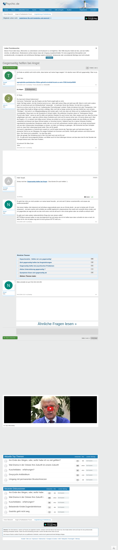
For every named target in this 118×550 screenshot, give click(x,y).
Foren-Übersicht (8, 519)
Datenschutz (42, 538)
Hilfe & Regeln (59, 10)
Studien (69, 10)
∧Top (114, 548)
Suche (34, 10)
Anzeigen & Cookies (52, 538)
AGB (59, 538)
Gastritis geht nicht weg (19, 511)
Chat (50, 10)
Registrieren (83, 10)
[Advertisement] (57, 309)
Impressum (35, 538)
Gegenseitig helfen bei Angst (21, 63)
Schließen (49, 57)
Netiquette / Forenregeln (68, 538)
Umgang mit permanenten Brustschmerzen (28, 479)
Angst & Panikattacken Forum (23, 519)
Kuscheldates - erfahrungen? (21, 470)
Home (6, 10)
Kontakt (23, 538)
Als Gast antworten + (10, 67)
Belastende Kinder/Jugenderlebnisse (25, 506)
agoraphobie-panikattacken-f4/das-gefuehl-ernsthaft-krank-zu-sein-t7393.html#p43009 (46, 82)
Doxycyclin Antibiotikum (19, 474)
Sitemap (77, 538)
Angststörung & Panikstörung (42, 519)
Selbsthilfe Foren (24, 10)
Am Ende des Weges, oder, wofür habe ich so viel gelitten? (35, 460)
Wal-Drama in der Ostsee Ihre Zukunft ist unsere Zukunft (34, 465)
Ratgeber (42, 10)
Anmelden (93, 10)
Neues (13, 10)
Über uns (28, 538)
